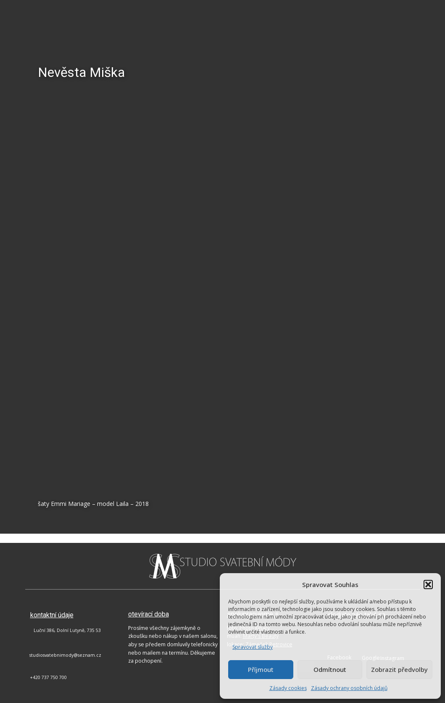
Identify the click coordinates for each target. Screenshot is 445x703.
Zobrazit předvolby (399, 669)
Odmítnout (329, 669)
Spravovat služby (252, 646)
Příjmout (261, 669)
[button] (428, 584)
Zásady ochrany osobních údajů (349, 688)
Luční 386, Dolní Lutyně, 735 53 (67, 630)
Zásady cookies (288, 688)
